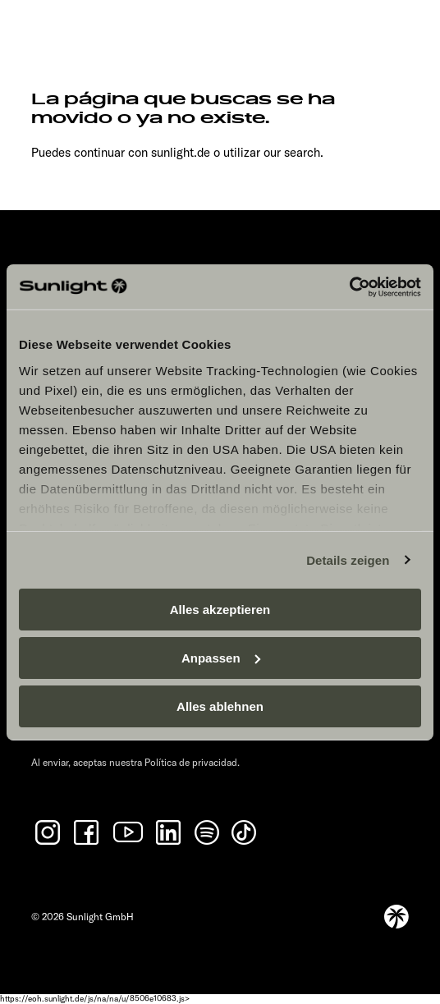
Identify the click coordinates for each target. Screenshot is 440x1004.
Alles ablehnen (220, 706)
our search (292, 152)
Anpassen (220, 658)
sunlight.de (180, 152)
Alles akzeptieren (220, 610)
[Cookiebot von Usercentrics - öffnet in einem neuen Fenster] (349, 286)
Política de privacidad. (192, 762)
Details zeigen (347, 559)
